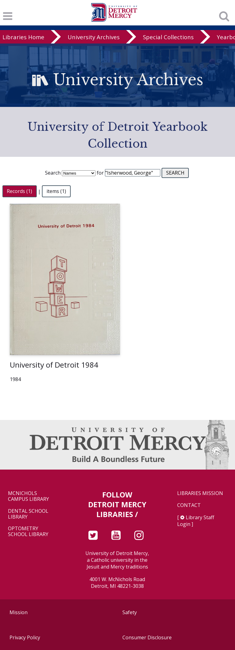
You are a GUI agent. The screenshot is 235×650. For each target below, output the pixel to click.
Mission (18, 612)
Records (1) (19, 191)
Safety (129, 612)
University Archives (94, 37)
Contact (189, 505)
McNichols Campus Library (28, 496)
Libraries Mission (200, 493)
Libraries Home (23, 37)
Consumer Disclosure (147, 637)
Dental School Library (28, 514)
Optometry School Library (28, 531)
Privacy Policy (24, 637)
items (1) (56, 191)
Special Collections (168, 37)
